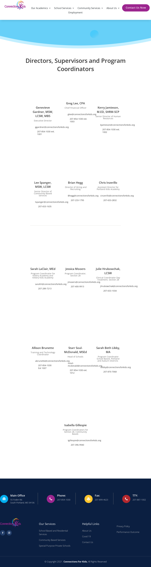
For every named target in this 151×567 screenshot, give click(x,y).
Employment (75, 12)
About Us (111, 8)
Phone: (61, 495)
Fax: (97, 495)
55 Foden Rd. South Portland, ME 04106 (22, 501)
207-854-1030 (63, 499)
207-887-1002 (139, 499)
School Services (62, 8)
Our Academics (39, 8)
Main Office (17, 495)
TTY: (135, 495)
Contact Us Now (136, 7)
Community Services (89, 8)
